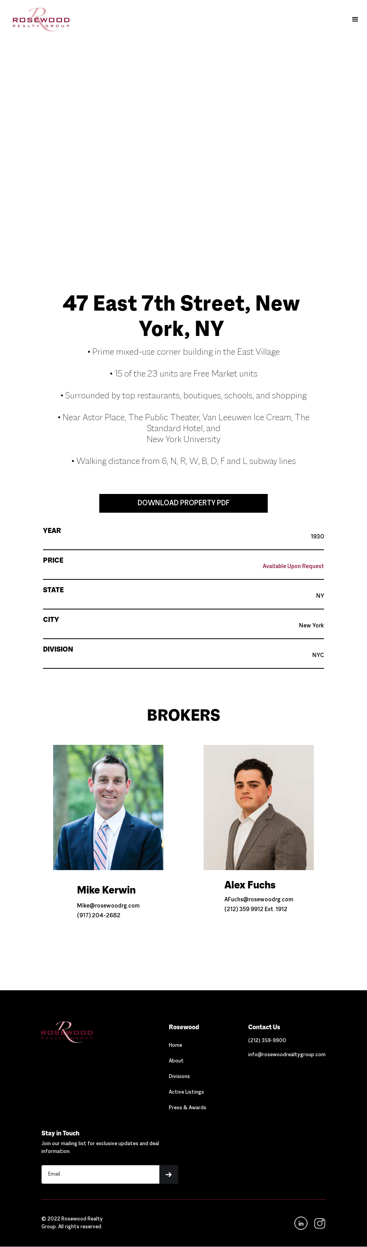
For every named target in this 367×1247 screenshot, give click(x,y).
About (176, 1061)
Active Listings (186, 1092)
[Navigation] (84, 1032)
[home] (37, 19)
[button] (355, 19)
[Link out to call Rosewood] (267, 1041)
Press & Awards (187, 1108)
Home (175, 1045)
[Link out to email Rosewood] (287, 1055)
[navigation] (319, 1223)
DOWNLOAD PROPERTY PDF (184, 503)
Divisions (179, 1077)
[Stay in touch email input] (100, 1174)
